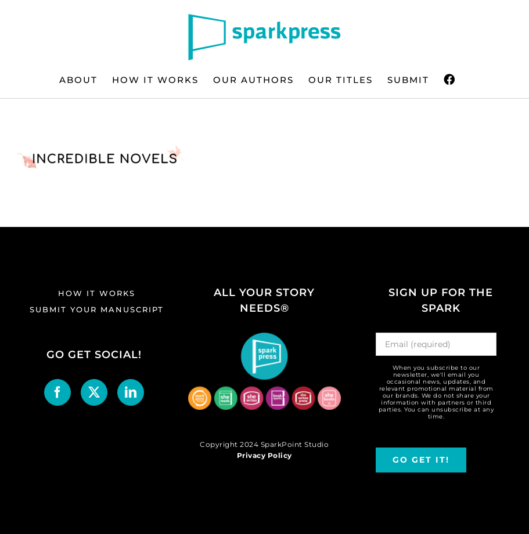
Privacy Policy (264, 455)
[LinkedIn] (131, 392)
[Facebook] (57, 392)
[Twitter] (94, 392)
